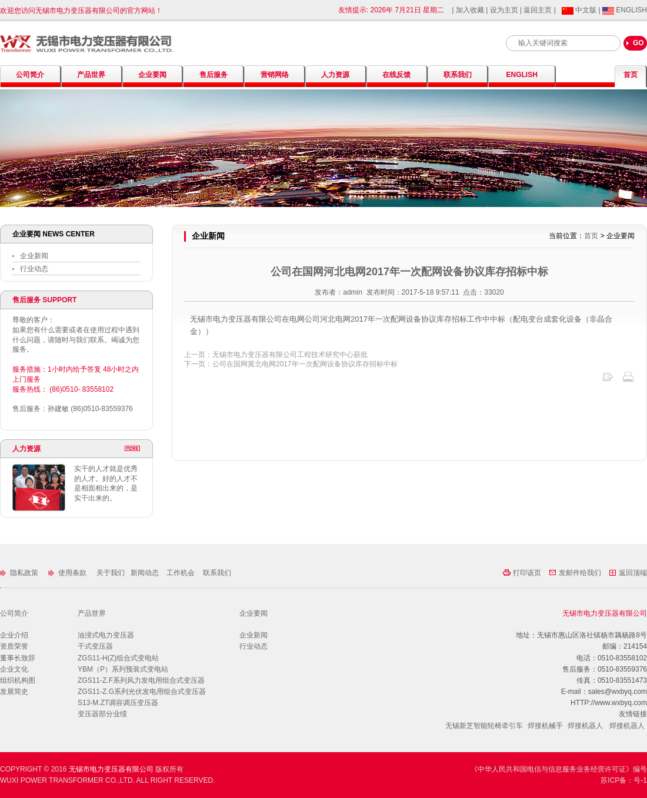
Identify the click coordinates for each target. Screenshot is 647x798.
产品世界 (91, 75)
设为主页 (504, 10)
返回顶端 (628, 573)
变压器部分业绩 (102, 714)
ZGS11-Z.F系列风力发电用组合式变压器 (141, 680)
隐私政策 (20, 573)
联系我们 (457, 75)
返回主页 (538, 10)
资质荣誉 (14, 646)
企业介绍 (14, 635)
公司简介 (30, 75)
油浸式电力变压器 (106, 635)
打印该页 (523, 573)
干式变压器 (95, 646)
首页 (630, 75)
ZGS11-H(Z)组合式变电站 (118, 658)
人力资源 (335, 75)
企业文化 (14, 669)
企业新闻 (30, 256)
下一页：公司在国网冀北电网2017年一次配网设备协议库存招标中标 (291, 364)
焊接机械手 (545, 726)
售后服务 (213, 75)
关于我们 (111, 573)
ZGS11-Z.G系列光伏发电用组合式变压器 (142, 691)
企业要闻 (152, 75)
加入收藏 (471, 10)
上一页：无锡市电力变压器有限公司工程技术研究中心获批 (276, 354)
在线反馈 (396, 75)
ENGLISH (624, 10)
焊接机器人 (585, 726)
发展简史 (14, 691)
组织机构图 (17, 680)
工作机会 (180, 573)
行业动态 (30, 269)
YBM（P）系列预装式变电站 (123, 669)
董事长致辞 (17, 658)
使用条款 (68, 573)
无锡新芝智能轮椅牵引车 (484, 726)
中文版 (580, 10)
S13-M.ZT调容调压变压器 (118, 703)
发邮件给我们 (576, 573)
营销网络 (275, 75)
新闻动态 (146, 573)
